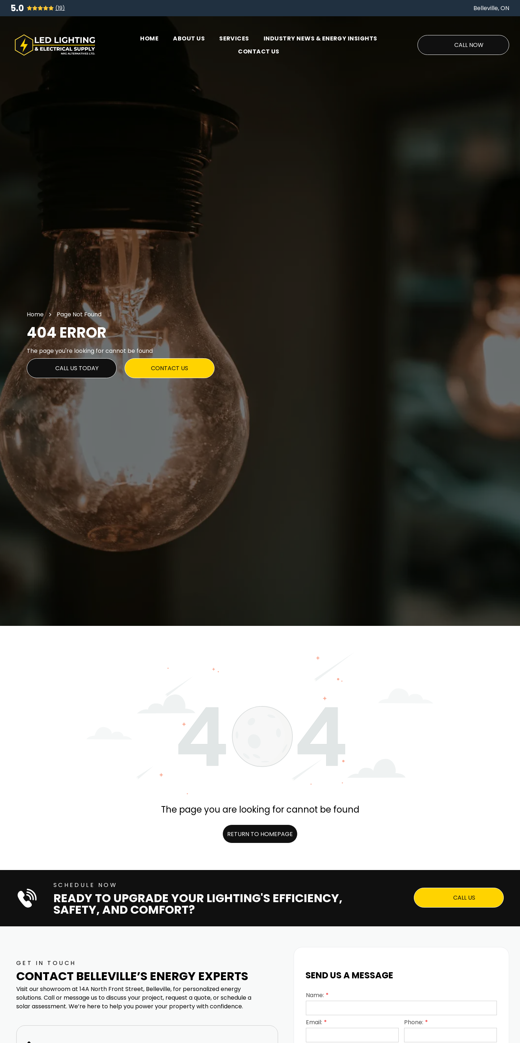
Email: (314, 1022)
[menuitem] (149, 38)
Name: (315, 995)
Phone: (413, 1022)
